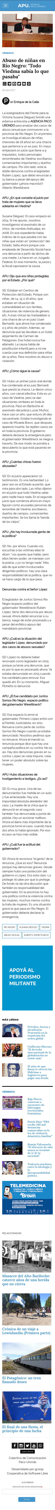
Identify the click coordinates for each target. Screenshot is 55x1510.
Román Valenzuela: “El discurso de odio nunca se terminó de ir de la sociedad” (40, 1150)
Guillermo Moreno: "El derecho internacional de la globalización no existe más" (40, 1052)
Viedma (45, 927)
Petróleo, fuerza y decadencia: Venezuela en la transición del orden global (39, 1032)
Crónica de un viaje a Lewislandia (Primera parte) (26, 1331)
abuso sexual (12, 935)
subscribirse (27, 1451)
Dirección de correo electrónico (27, 1487)
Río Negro (9, 927)
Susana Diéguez (28, 927)
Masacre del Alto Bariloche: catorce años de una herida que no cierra (26, 1280)
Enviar (27, 1499)
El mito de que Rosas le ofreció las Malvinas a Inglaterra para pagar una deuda (40, 1072)
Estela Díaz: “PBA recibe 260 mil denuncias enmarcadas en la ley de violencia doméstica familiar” (40, 1129)
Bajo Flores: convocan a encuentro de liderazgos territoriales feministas (36, 1106)
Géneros (8, 53)
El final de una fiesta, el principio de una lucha (22, 1429)
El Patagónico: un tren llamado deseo (21, 1380)
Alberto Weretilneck (36, 935)
